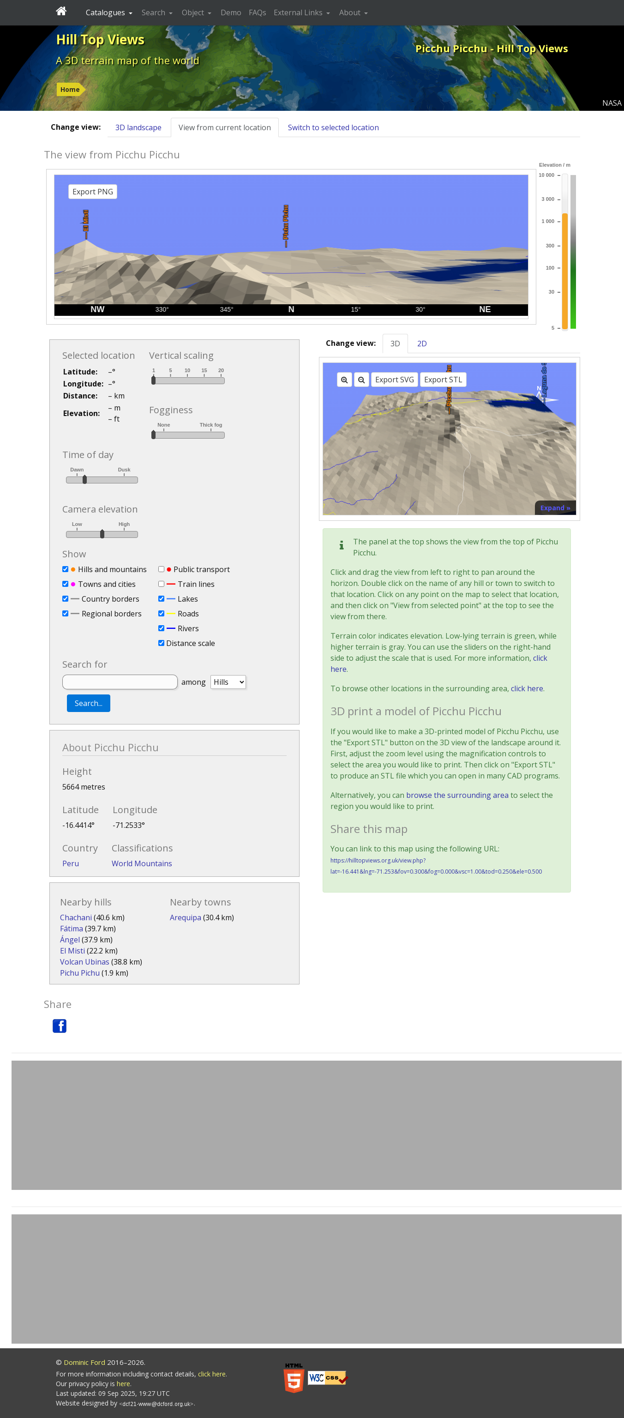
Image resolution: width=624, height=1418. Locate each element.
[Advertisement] (317, 1125)
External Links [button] (299, 12)
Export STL (443, 379)
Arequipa (185, 917)
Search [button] (154, 12)
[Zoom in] (344, 379)
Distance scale (190, 643)
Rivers (188, 628)
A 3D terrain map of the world (127, 60)
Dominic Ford (84, 1362)
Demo (231, 12)
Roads (188, 614)
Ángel (70, 940)
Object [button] (194, 12)
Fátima (71, 928)
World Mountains (142, 863)
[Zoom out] (361, 379)
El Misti (72, 951)
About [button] (350, 12)
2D (422, 343)
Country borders (110, 599)
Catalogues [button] (106, 12)
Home (70, 89)
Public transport (202, 569)
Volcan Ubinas (84, 962)
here (123, 1383)
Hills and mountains (112, 569)
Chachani (76, 917)
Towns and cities (107, 584)
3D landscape (138, 127)
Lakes (188, 599)
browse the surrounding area (457, 795)
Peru (70, 863)
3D (395, 343)
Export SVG (394, 379)
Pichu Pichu (80, 973)
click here (527, 688)
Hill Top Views (100, 39)
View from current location (225, 127)
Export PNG (92, 192)
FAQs (257, 12)
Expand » (555, 507)
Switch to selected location (333, 127)
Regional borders (112, 614)
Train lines (196, 584)
